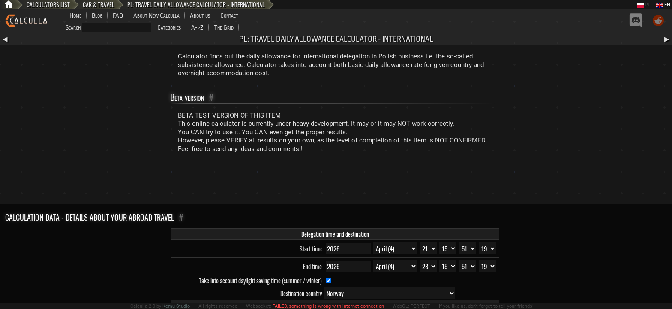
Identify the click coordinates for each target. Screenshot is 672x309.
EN (663, 5)
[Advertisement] (336, 180)
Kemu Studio (176, 306)
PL (644, 5)
